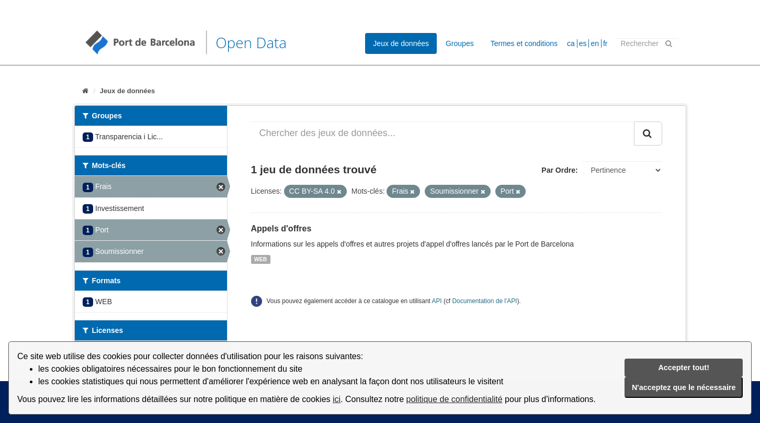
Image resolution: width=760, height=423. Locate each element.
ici (337, 399)
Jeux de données (401, 43)
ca (571, 43)
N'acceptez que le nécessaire (684, 387)
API (436, 301)
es (583, 43)
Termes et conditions (524, 43)
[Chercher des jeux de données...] (442, 133)
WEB (260, 259)
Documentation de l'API (484, 301)
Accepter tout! (683, 367)
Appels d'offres (281, 228)
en (595, 43)
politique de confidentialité (454, 399)
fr (605, 43)
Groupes (460, 43)
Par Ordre (558, 170)
